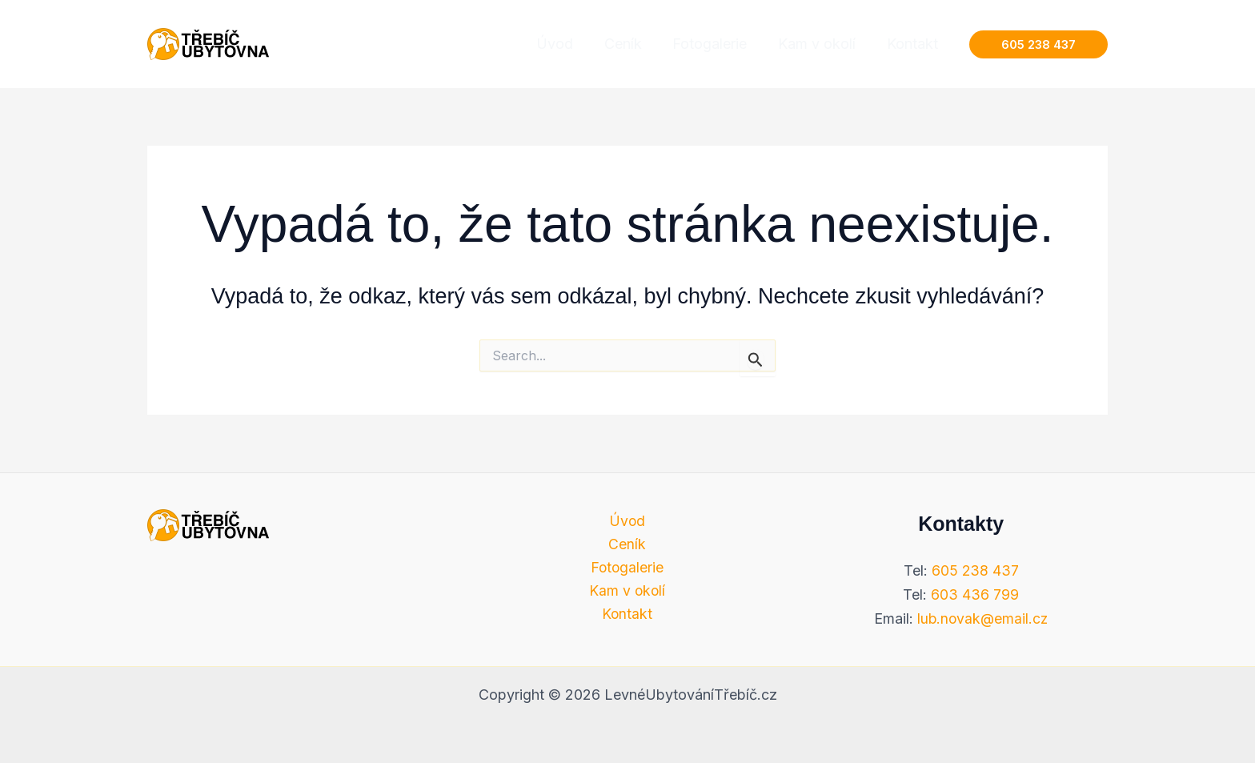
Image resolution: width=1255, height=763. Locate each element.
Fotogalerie (627, 568)
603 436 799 (975, 594)
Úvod (627, 520)
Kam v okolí (627, 592)
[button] (1038, 44)
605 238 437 (975, 570)
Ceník (627, 544)
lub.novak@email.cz (982, 618)
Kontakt (627, 615)
